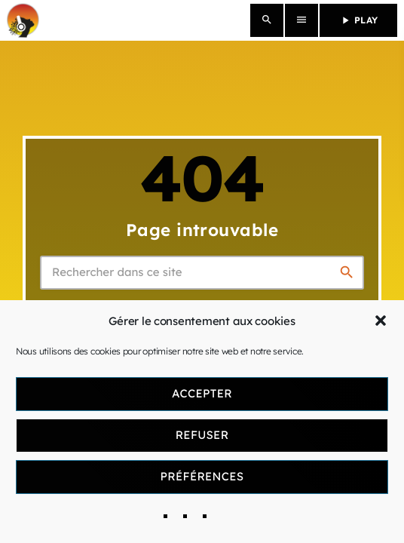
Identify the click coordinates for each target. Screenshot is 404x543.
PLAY (358, 20)
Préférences (202, 476)
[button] (380, 320)
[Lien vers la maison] (23, 20)
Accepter (202, 393)
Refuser (202, 435)
